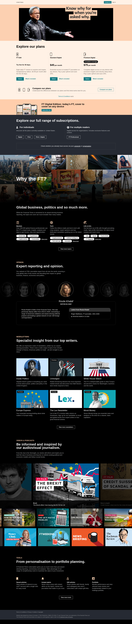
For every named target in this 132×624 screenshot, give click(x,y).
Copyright (40, 612)
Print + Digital (40, 137)
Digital (20, 137)
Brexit (35, 464)
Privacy (29, 612)
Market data (22, 236)
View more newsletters (66, 427)
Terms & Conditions (64, 96)
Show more (44, 239)
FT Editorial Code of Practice (66, 617)
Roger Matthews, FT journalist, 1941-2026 (85, 314)
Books (94, 236)
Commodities (35, 239)
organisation (87, 146)
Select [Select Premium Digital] (87, 79)
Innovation (68, 241)
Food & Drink (104, 236)
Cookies (35, 612)
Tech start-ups (56, 241)
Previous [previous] (53, 289)
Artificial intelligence (72, 238)
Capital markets (23, 239)
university (77, 146)
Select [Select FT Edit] (20, 79)
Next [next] (79, 289)
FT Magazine (89, 239)
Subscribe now (46, 110)
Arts (87, 236)
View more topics (65, 249)
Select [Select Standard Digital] (54, 79)
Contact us (108, 2)
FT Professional (74, 137)
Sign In (114, 2)
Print (29, 137)
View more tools (66, 597)
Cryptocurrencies (57, 238)
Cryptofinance (34, 236)
